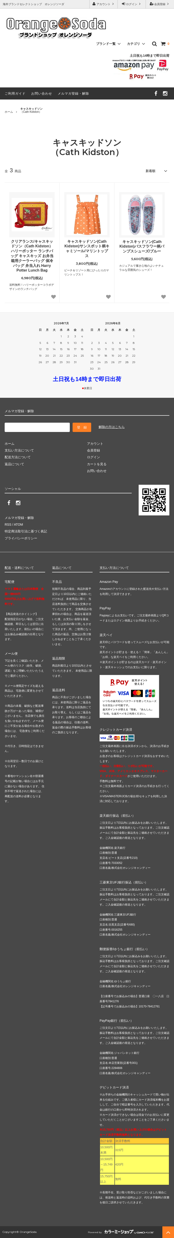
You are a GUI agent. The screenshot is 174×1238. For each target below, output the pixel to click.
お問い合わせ (41, 93)
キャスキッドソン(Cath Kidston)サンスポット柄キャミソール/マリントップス (86, 248)
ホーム (9, 111)
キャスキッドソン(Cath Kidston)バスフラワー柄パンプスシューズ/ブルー (142, 246)
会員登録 (160, 4)
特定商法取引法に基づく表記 (26, 531)
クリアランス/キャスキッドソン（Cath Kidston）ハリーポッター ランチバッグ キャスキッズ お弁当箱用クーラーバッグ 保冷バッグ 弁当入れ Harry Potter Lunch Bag (32, 255)
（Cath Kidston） (31, 110)
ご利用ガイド (15, 93)
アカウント (103, 4)
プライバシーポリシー (21, 538)
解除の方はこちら (112, 427)
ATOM (18, 524)
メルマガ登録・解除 (73, 93)
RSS (8, 524)
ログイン (132, 4)
